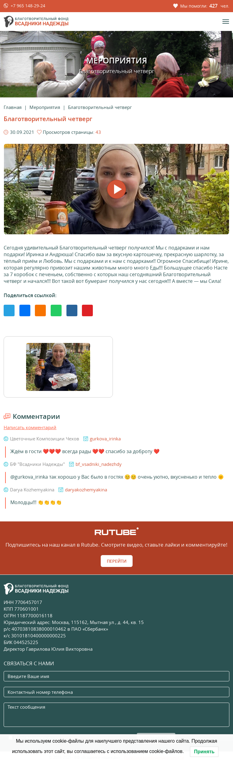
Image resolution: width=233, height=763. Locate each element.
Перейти (117, 561)
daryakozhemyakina (86, 490)
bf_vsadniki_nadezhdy (99, 464)
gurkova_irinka (105, 439)
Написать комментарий (30, 427)
